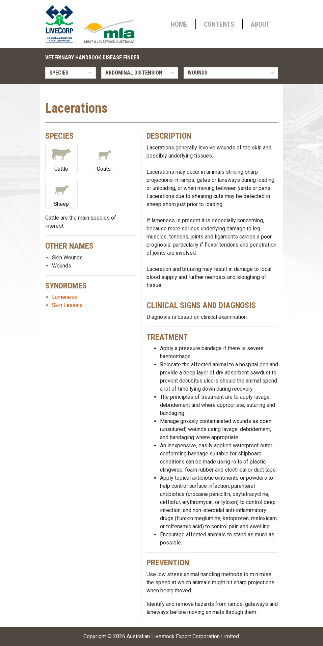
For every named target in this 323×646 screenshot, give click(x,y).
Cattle (61, 158)
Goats (103, 158)
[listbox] (70, 73)
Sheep (61, 193)
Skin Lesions (67, 305)
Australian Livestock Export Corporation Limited (183, 636)
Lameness (64, 297)
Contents (219, 24)
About (260, 24)
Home (179, 24)
